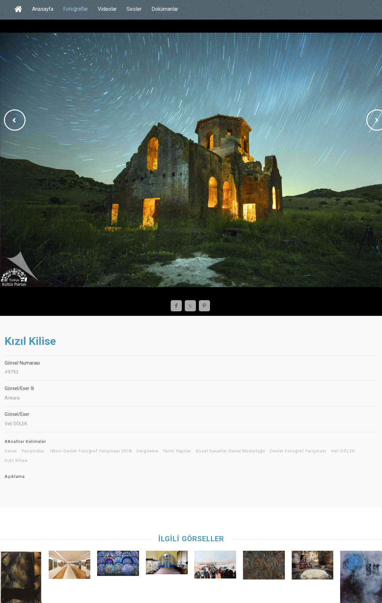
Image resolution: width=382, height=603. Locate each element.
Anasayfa (42, 9)
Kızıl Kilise (16, 460)
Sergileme (147, 451)
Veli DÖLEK (343, 451)
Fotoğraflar (75, 9)
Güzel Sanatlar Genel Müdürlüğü (230, 451)
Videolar (107, 9)
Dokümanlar (164, 9)
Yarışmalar (33, 451)
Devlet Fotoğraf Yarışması (298, 451)
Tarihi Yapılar (177, 451)
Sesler (134, 9)
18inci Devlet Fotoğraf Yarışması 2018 (90, 451)
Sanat (11, 451)
